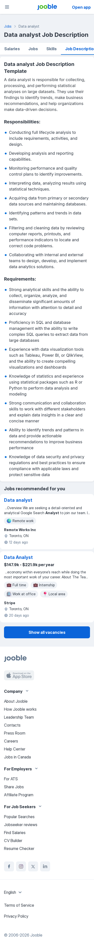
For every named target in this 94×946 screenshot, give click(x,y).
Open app (81, 7)
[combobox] (13, 892)
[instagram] (21, 866)
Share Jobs (14, 786)
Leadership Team (19, 717)
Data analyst (18, 500)
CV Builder (13, 840)
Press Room (14, 733)
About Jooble (16, 701)
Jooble (36, 935)
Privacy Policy (16, 916)
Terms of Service (19, 905)
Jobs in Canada (17, 756)
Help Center (14, 749)
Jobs (33, 48)
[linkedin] (45, 866)
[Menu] (7, 7)
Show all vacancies (47, 632)
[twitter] (33, 866)
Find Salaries (15, 832)
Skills (51, 48)
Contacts (12, 725)
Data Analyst (18, 557)
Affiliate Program (18, 794)
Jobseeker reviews (20, 824)
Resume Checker (19, 848)
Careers (11, 741)
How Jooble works (20, 709)
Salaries (12, 48)
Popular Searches (19, 816)
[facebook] (9, 866)
